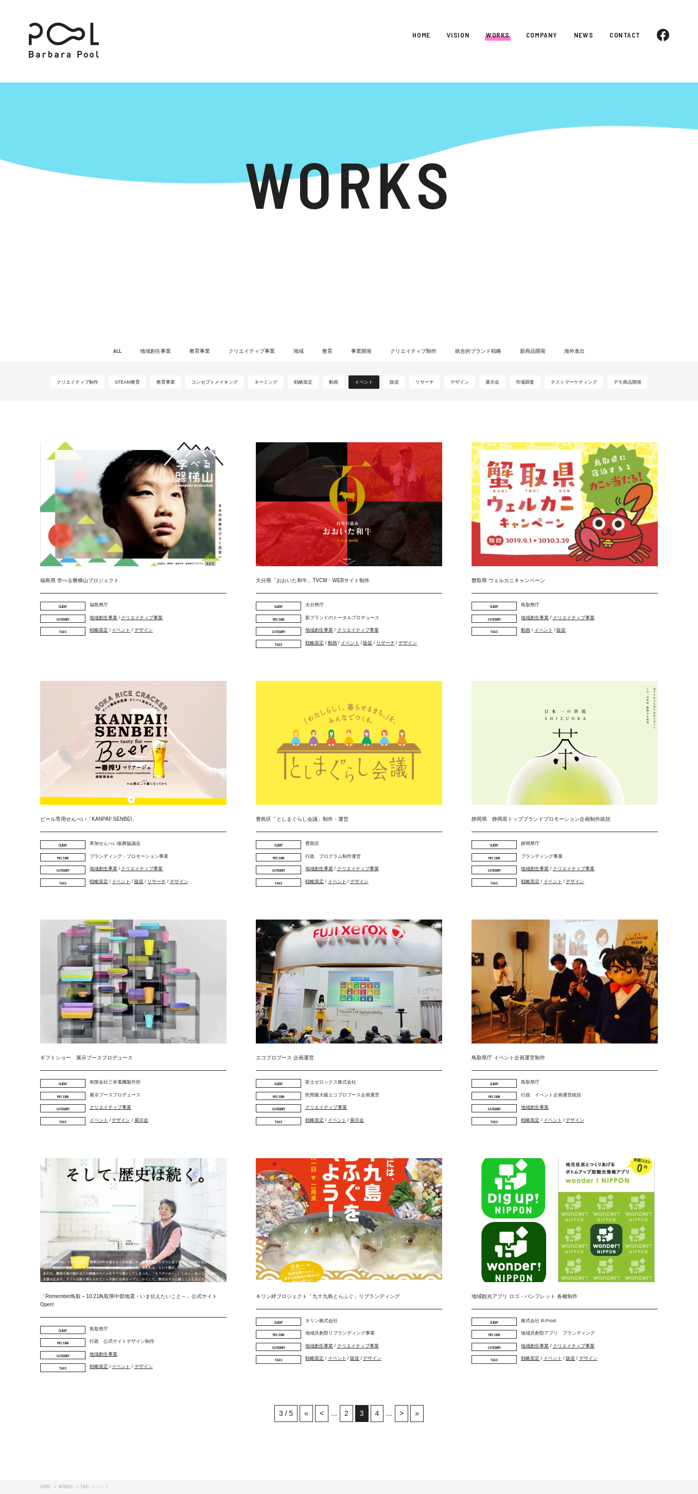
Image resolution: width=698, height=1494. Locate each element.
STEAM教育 (127, 382)
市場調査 (525, 382)
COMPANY (541, 35)
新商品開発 (533, 351)
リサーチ (424, 382)
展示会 (492, 382)
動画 (333, 382)
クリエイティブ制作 (413, 351)
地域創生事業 (155, 351)
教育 (327, 351)
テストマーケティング (574, 382)
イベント (364, 382)
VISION (458, 35)
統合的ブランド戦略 (478, 351)
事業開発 (361, 351)
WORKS (498, 35)
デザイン (459, 382)
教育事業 (199, 351)
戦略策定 (303, 382)
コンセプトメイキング (214, 382)
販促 (394, 382)
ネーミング (265, 382)
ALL (117, 351)
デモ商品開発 (627, 382)
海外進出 (574, 351)
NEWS (583, 35)
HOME (421, 35)
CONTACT (624, 35)
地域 (298, 351)
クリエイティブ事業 (252, 351)
